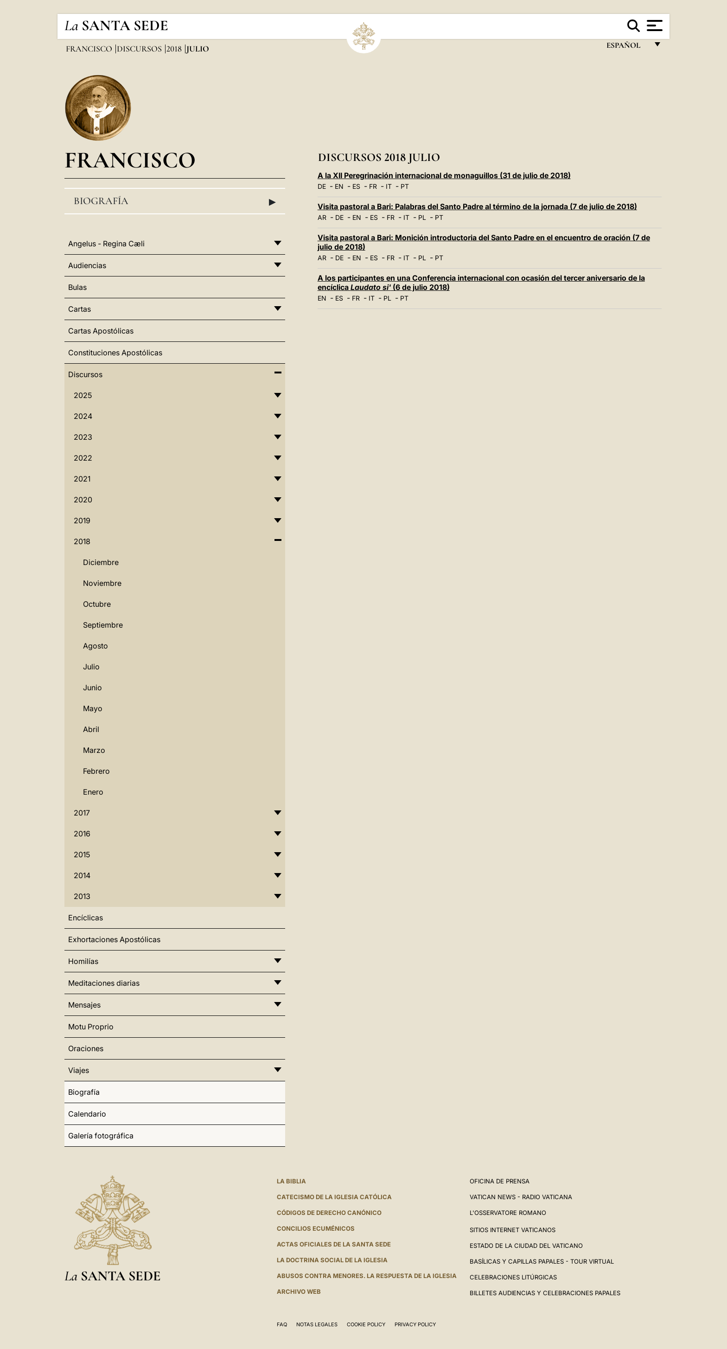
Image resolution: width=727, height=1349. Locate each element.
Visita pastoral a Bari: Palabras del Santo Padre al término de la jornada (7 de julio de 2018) (477, 206)
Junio (92, 687)
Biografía (175, 201)
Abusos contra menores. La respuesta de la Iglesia (367, 1275)
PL (422, 217)
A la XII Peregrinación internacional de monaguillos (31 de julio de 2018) (444, 175)
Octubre (97, 604)
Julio (91, 666)
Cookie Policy (366, 1324)
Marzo (94, 750)
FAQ (282, 1324)
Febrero (96, 771)
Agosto (95, 645)
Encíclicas (85, 917)
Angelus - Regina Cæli (106, 243)
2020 (83, 499)
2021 (82, 478)
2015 (82, 854)
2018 (175, 49)
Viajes (78, 1070)
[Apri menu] (653, 25)
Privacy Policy (415, 1324)
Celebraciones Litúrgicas (513, 1277)
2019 (82, 520)
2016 (82, 833)
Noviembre (102, 583)
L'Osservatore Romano (508, 1212)
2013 (82, 896)
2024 (83, 416)
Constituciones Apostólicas (115, 352)
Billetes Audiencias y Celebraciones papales (545, 1293)
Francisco (90, 49)
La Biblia (291, 1181)
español (627, 47)
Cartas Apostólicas (101, 330)
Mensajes (84, 1004)
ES (356, 186)
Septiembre (103, 625)
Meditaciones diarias (104, 983)
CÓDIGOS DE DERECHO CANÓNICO (329, 1212)
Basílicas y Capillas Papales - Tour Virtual (542, 1261)
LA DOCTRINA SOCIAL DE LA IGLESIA (332, 1260)
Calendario (87, 1113)
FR (373, 186)
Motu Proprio (91, 1026)
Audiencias (87, 265)
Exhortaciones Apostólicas (114, 939)
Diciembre (101, 562)
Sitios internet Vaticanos (512, 1229)
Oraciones (85, 1048)
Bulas (77, 287)
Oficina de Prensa (499, 1181)
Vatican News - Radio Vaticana (521, 1197)
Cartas (79, 309)
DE (322, 186)
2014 (82, 875)
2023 (83, 437)
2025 (83, 395)
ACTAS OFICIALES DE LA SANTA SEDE (334, 1244)
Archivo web (299, 1291)
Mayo (92, 708)
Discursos (140, 49)
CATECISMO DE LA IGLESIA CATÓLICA (334, 1197)
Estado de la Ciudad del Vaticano (526, 1245)
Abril (91, 729)
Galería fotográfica (101, 1135)
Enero (93, 792)
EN (339, 186)
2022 (83, 458)
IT (389, 186)
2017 (82, 812)
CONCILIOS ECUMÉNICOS (316, 1228)
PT (405, 186)
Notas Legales (317, 1324)
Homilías (83, 961)
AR (322, 217)
